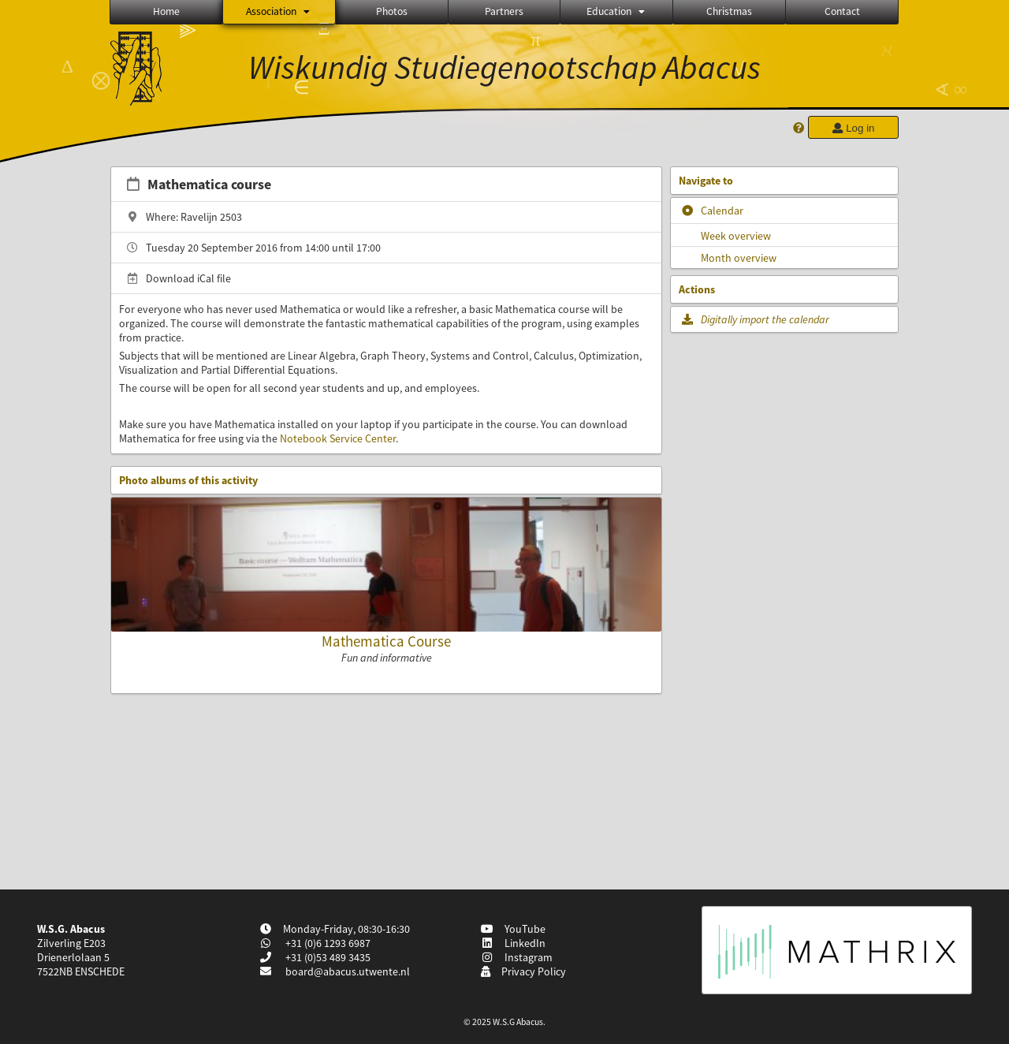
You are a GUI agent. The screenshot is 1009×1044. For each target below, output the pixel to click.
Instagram (516, 957)
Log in (853, 128)
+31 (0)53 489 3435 (326, 957)
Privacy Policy (523, 971)
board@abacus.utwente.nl (347, 971)
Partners (504, 11)
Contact (842, 11)
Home (166, 11)
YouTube (512, 929)
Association (279, 11)
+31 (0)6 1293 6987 (326, 943)
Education (616, 11)
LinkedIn (512, 943)
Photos (392, 11)
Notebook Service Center (338, 438)
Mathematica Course (386, 641)
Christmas (729, 11)
